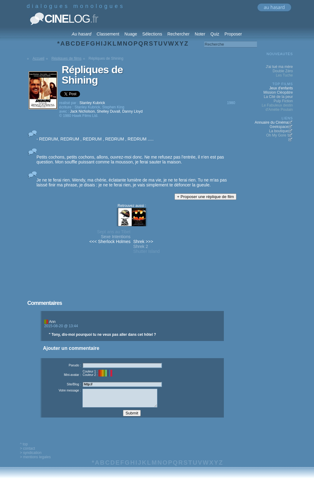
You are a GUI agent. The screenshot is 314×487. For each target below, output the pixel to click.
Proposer (233, 34)
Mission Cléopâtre (278, 92)
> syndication (30, 457)
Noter (200, 34)
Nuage (130, 34)
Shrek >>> (143, 241)
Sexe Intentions (116, 236)
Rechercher (178, 34)
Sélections (152, 34)
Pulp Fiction (283, 101)
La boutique (278, 131)
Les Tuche (284, 75)
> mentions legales (35, 461)
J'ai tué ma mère (279, 67)
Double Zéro (283, 71)
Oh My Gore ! (277, 135)
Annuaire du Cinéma (271, 122)
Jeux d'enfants (281, 88)
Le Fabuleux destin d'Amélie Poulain (277, 107)
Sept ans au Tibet (113, 231)
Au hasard (81, 34)
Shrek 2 (140, 246)
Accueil (38, 58)
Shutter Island (146, 251)
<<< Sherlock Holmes (109, 241)
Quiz (214, 34)
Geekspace (279, 127)
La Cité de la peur (278, 97)
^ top (24, 449)
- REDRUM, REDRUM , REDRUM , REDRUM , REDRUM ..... (95, 139)
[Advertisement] (132, 285)
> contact (27, 453)
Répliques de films (67, 58)
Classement (108, 34)
